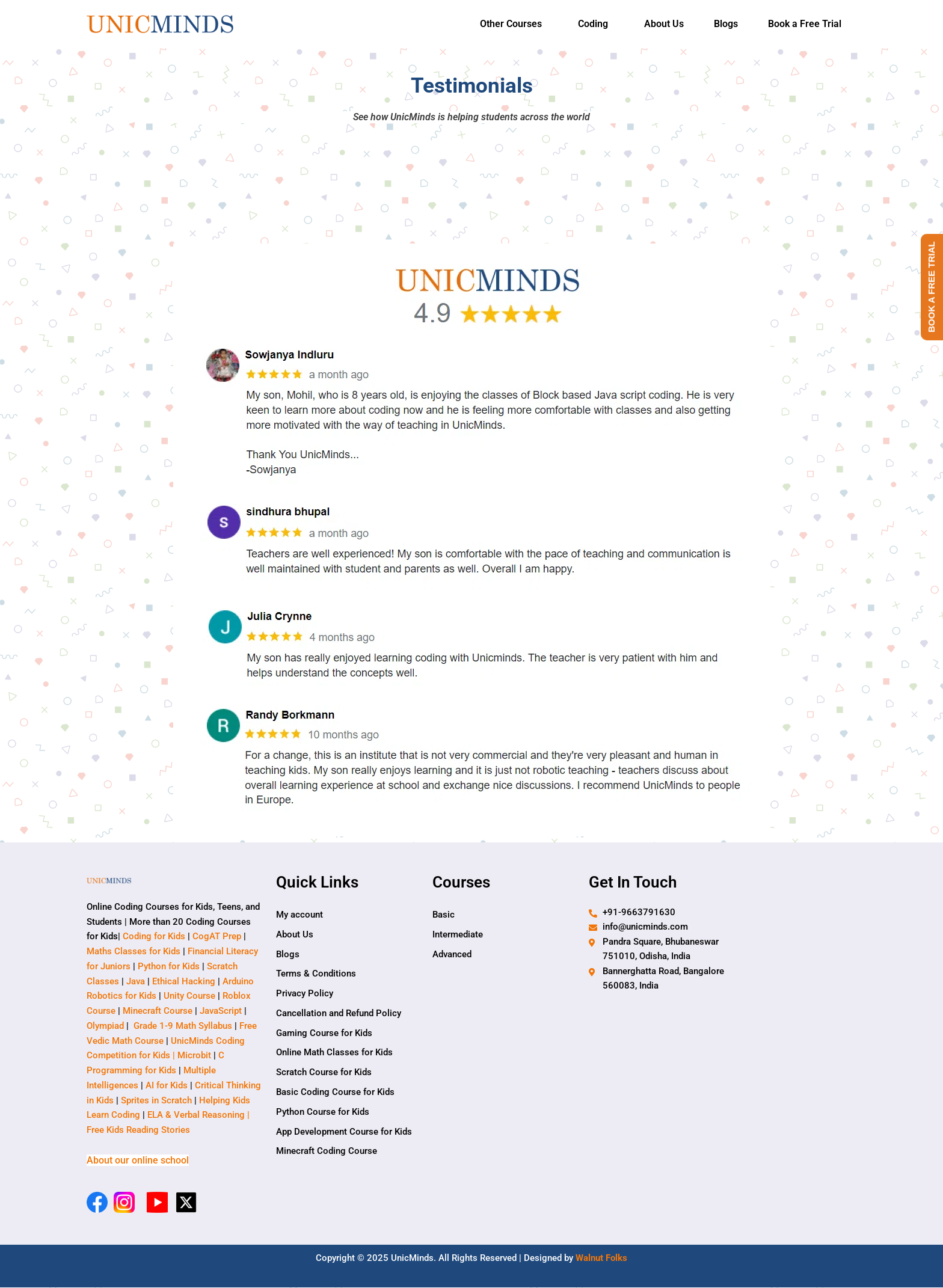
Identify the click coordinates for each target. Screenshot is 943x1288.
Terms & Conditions (316, 974)
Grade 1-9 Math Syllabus (183, 1025)
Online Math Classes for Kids (334, 1053)
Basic (443, 914)
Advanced (452, 954)
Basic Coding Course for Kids (335, 1093)
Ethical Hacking (183, 981)
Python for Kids (169, 966)
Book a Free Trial (804, 23)
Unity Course (189, 996)
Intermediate (457, 934)
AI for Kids (167, 1085)
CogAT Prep (218, 936)
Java (135, 981)
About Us (664, 23)
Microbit (194, 1055)
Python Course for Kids (322, 1113)
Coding (593, 23)
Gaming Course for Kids (324, 1033)
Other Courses (511, 23)
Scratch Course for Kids (324, 1073)
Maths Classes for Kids (133, 951)
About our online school (138, 1161)
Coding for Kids (154, 936)
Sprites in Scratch (156, 1100)
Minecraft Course (157, 1011)
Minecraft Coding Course (326, 1152)
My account (299, 914)
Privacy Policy (304, 994)
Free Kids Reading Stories (138, 1130)
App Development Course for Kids (344, 1132)
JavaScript (221, 1011)
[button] (514, 24)
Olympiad (105, 1025)
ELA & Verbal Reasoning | (199, 1115)
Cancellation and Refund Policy (338, 1013)
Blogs (726, 23)
